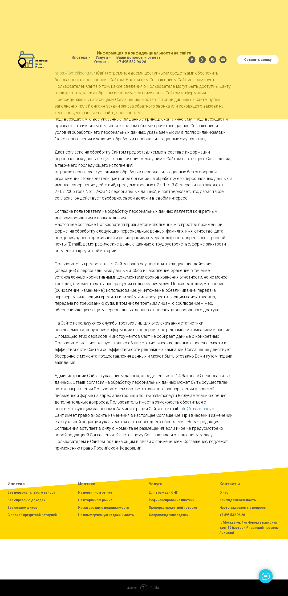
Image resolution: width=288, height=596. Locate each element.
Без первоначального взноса (31, 492)
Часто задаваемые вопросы (243, 507)
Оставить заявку (258, 60)
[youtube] (223, 59)
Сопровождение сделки (169, 515)
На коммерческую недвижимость (106, 515)
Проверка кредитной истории (173, 507)
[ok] (202, 59)
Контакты (229, 483)
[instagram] (212, 59)
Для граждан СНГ (163, 492)
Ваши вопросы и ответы (139, 57)
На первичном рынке (95, 492)
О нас (223, 492)
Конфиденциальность (237, 500)
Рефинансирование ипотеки (172, 500)
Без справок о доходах (26, 500)
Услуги (102, 57)
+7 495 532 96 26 (131, 62)
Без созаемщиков (22, 507)
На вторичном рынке (95, 500)
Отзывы (102, 62)
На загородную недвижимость (103, 507)
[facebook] (191, 59)
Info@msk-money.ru (197, 408)
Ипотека (79, 57)
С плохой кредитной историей (32, 515)
